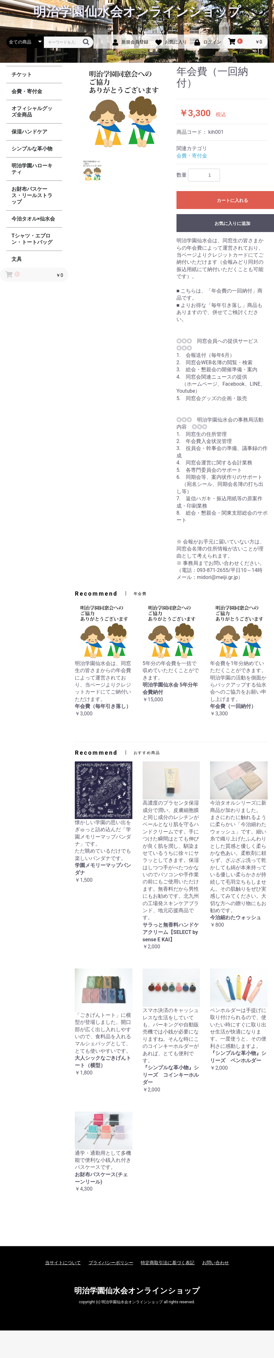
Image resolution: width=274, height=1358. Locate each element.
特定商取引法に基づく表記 (167, 1262)
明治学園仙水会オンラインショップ (137, 12)
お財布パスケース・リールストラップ (32, 195)
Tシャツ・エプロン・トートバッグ (32, 239)
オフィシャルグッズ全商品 (32, 111)
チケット (22, 74)
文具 (17, 259)
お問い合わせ (215, 1262)
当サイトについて (63, 1262)
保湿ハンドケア (29, 132)
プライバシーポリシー (111, 1262)
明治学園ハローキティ (32, 169)
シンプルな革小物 (32, 149)
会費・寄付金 (27, 91)
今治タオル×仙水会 (33, 219)
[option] (123, 108)
